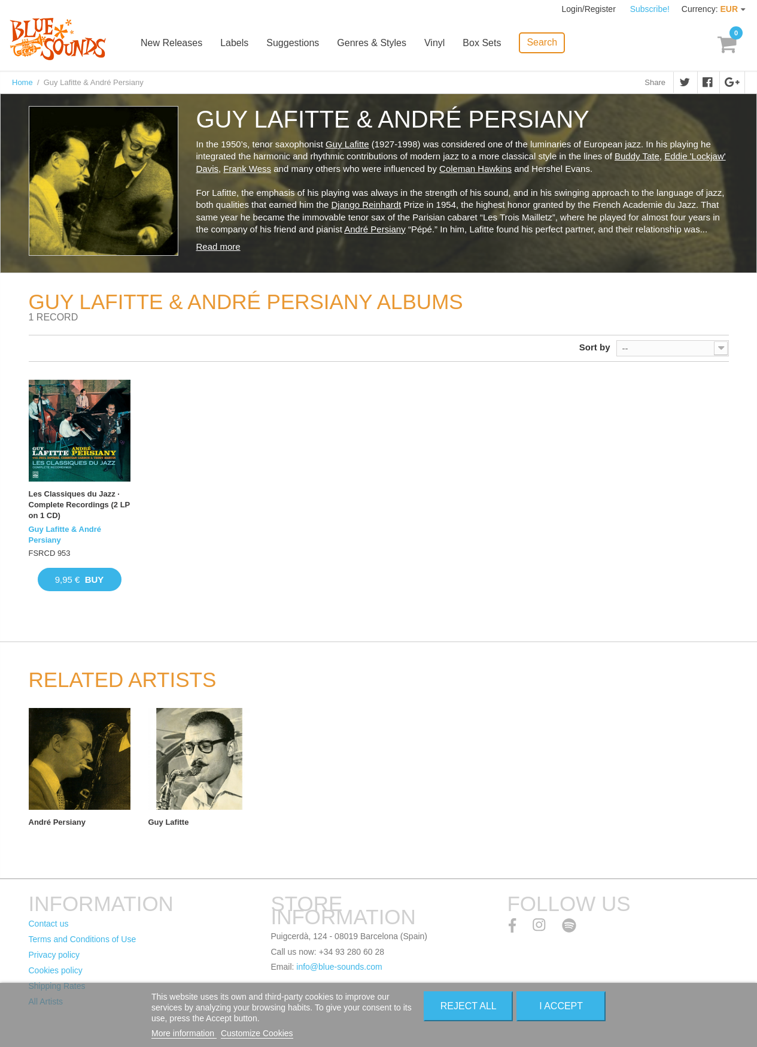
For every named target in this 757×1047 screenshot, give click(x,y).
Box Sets (482, 43)
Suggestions (292, 43)
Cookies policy (56, 970)
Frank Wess (247, 169)
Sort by (594, 347)
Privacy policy (54, 955)
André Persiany (375, 229)
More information (184, 1033)
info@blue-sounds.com (339, 967)
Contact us (49, 923)
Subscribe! (650, 9)
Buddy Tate (637, 156)
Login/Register (590, 9)
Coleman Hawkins (475, 169)
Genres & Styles (371, 43)
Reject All (468, 1006)
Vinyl (434, 43)
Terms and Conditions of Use (82, 939)
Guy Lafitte (347, 144)
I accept (561, 1006)
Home (22, 82)
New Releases (171, 43)
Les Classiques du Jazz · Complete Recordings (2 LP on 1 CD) (79, 504)
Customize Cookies (257, 1033)
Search (542, 42)
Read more (218, 246)
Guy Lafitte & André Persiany (65, 534)
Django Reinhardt (366, 204)
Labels (234, 43)
